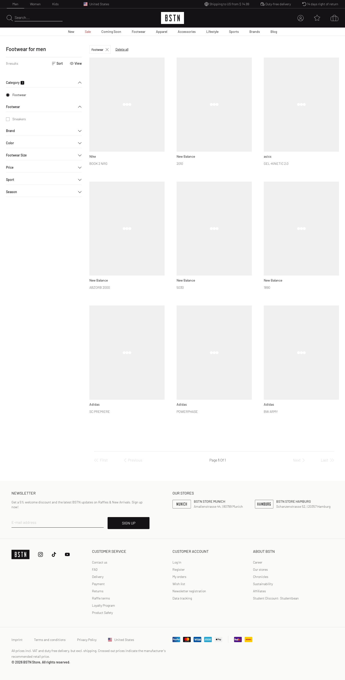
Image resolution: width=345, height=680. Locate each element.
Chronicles (260, 577)
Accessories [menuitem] (187, 31)
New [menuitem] (71, 31)
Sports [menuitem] (234, 31)
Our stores (260, 569)
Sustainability (263, 584)
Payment (98, 584)
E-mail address (24, 522)
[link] (176, 562)
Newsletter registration (189, 591)
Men (15, 4)
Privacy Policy (87, 640)
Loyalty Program (103, 605)
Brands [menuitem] (254, 31)
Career (257, 562)
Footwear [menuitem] (138, 31)
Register (178, 569)
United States (121, 640)
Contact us (99, 562)
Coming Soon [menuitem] (111, 31)
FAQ (95, 569)
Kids (55, 4)
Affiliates (259, 591)
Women (35, 4)
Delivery (98, 577)
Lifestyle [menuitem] (212, 31)
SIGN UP (128, 523)
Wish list (178, 584)
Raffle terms (101, 598)
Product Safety (102, 613)
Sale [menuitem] (88, 31)
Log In (176, 562)
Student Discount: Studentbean (276, 598)
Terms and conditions (50, 640)
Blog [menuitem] (273, 31)
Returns (98, 591)
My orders (179, 577)
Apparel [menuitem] (161, 31)
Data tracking (182, 598)
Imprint (17, 640)
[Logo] (172, 18)
